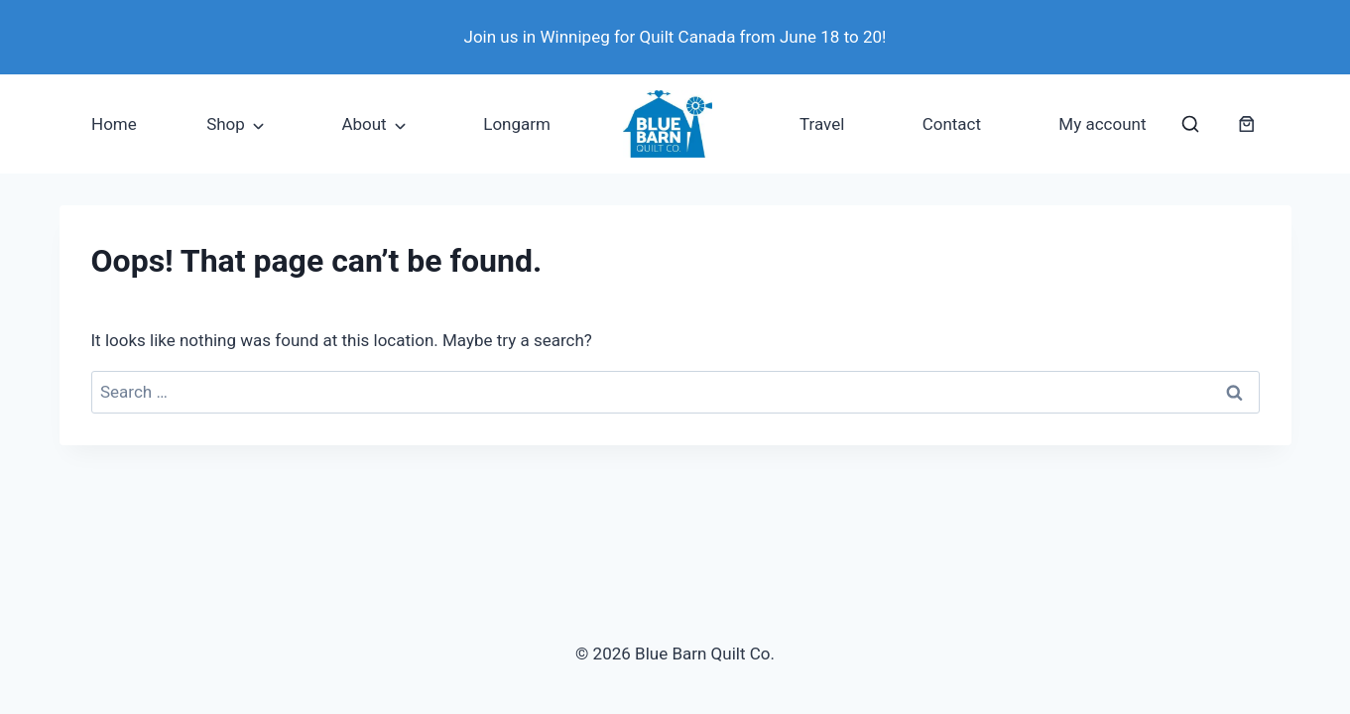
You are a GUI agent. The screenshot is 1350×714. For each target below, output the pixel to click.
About (363, 124)
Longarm (517, 124)
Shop (225, 124)
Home (114, 124)
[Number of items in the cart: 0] (1247, 124)
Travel (821, 124)
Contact (951, 124)
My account (1102, 124)
